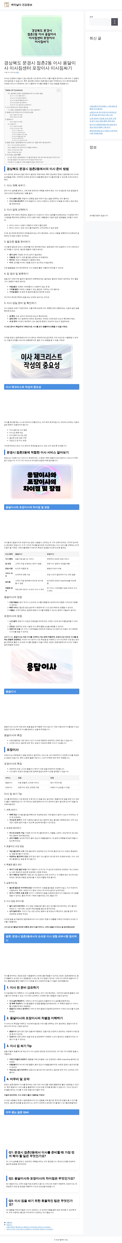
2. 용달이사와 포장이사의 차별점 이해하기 (23, 147)
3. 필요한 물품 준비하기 (21, 100)
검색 (91, 17)
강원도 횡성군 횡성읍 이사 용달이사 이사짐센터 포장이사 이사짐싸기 (28, 1227)
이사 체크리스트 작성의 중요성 (17, 107)
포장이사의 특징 (17, 126)
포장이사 (13, 124)
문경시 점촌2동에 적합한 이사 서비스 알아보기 (25, 110)
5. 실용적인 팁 (19, 138)
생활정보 (9, 1222)
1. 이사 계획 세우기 (19, 96)
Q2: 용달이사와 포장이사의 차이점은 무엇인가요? (26, 160)
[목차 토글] (57, 90)
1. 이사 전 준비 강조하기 (18, 145)
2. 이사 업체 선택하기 (20, 98)
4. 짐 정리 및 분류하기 (20, 102)
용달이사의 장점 (17, 115)
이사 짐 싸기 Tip (17, 128)
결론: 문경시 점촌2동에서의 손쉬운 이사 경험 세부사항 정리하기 (29, 142)
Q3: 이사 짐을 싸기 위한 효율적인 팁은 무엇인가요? (26, 162)
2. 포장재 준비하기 (21, 132)
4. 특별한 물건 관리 (21, 136)
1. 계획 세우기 (19, 130)
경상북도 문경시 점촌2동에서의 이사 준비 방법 (27, 93)
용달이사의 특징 (17, 122)
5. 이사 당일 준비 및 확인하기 (22, 105)
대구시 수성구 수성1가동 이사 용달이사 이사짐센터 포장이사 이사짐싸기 (29, 1229)
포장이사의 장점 (17, 117)
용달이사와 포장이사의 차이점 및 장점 (20, 112)
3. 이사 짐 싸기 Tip (16, 150)
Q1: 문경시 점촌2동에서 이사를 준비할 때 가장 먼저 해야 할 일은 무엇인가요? (35, 157)
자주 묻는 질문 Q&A (14, 155)
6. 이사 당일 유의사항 (21, 140)
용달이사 (10, 119)
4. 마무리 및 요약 (15, 152)
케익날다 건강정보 (21, 4)
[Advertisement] (41, 405)
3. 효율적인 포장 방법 (21, 134)
